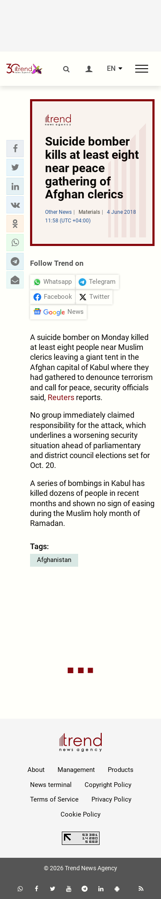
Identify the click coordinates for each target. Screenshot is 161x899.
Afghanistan (54, 560)
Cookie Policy (80, 814)
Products (121, 770)
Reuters (61, 397)
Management (76, 770)
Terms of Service (54, 799)
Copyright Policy (108, 785)
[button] (15, 148)
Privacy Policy (111, 799)
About (36, 770)
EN (111, 68)
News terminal (51, 785)
